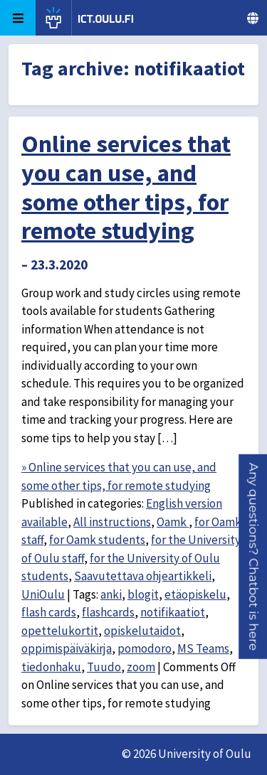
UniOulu (43, 594)
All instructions (112, 522)
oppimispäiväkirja (66, 648)
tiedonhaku (51, 667)
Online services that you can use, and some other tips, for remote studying (126, 187)
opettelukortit (59, 630)
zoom (141, 667)
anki (111, 594)
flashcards (108, 612)
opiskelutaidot (142, 630)
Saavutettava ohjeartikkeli (142, 576)
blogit (143, 594)
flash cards (48, 612)
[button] (253, 556)
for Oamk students (97, 539)
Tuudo (104, 667)
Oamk (173, 522)
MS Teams (203, 648)
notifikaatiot (172, 612)
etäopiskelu (195, 594)
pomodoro (144, 648)
